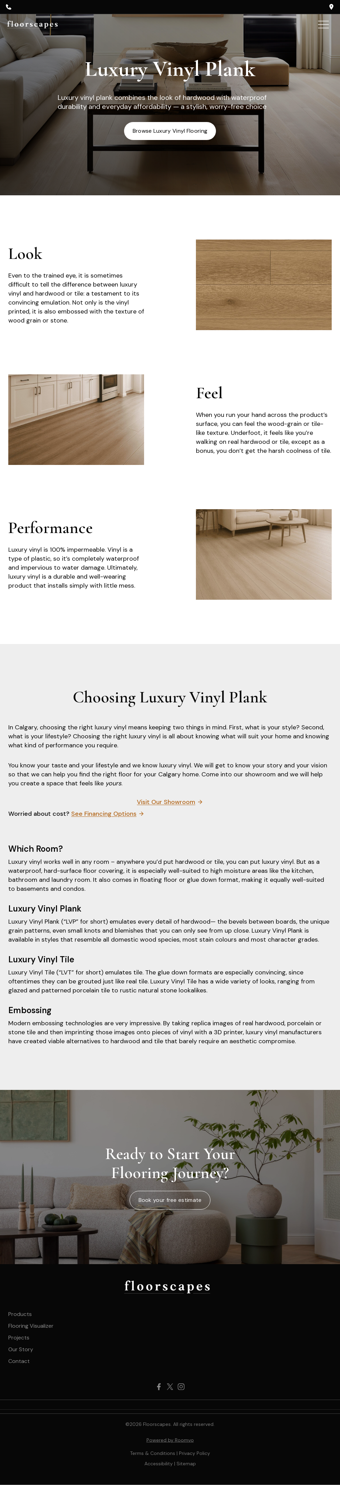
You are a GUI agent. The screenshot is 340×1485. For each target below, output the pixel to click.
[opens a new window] (331, 6)
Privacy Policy (194, 1453)
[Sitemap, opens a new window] (186, 1463)
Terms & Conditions (152, 1453)
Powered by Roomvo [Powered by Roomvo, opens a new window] (170, 1440)
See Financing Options (103, 814)
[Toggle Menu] (323, 24)
